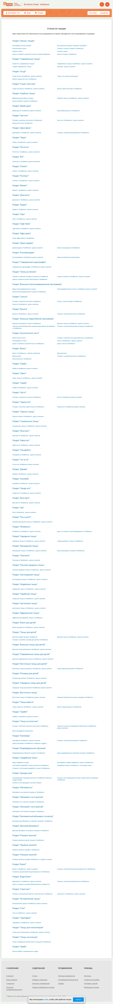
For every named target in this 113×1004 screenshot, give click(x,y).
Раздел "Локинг (19, 166)
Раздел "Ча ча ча (20, 459)
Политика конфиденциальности (14, 989)
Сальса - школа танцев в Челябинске (69, 301)
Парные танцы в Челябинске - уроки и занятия (27, 416)
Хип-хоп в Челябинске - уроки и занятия (70, 120)
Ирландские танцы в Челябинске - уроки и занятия (29, 551)
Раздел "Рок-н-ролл (21, 517)
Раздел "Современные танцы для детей (30, 654)
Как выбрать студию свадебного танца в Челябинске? (75, 762)
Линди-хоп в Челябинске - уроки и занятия (26, 493)
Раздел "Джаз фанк (21, 128)
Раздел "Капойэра (20, 736)
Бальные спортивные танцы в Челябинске (26, 323)
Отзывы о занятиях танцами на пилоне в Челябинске (30, 276)
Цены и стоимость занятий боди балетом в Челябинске (30, 884)
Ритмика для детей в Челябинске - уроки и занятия (29, 678)
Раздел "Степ (18, 908)
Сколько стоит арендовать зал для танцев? (26, 783)
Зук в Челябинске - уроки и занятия (24, 512)
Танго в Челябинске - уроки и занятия (69, 341)
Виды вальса (16, 356)
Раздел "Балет (19, 864)
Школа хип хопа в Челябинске (22, 123)
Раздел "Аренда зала (22, 773)
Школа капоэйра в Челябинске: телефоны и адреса (29, 743)
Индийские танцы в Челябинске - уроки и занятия (29, 589)
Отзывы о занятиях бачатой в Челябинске (71, 314)
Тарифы (61, 983)
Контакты (87, 976)
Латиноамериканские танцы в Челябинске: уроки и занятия (77, 289)
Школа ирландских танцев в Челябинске (70, 551)
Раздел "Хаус (18, 214)
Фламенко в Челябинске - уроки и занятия (26, 531)
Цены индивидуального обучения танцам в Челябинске (75, 753)
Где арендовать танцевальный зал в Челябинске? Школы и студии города (32, 779)
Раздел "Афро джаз (21, 233)
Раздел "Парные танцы (23, 412)
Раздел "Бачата (19, 309)
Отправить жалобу (91, 983)
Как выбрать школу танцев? (21, 45)
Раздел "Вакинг (19, 185)
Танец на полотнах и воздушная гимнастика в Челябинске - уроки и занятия (77, 727)
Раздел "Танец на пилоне (24, 272)
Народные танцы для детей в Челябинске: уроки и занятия (32, 688)
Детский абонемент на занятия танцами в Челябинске (30, 830)
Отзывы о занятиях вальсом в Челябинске (71, 356)
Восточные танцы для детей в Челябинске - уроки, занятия (32, 668)
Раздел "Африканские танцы (25, 613)
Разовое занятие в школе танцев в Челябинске (28, 840)
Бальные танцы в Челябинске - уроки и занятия (73, 323)
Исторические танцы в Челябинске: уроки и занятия (29, 903)
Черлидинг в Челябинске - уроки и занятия (26, 922)
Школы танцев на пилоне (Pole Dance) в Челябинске (29, 279)
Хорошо (78, 999)
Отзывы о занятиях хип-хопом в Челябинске (27, 120)
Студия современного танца (21, 66)
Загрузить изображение (41, 983)
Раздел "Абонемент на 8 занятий (27, 807)
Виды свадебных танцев (20, 762)
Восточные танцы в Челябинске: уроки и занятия (28, 697)
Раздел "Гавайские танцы (24, 594)
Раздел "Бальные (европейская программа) (32, 319)
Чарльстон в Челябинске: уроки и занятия (71, 407)
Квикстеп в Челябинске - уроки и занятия (26, 445)
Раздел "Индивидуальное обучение (28, 748)
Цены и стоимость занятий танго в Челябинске (28, 343)
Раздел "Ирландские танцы (25, 546)
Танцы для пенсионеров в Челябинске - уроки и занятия (31, 932)
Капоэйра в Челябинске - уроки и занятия (26, 740)
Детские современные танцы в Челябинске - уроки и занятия (32, 659)
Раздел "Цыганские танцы (24, 603)
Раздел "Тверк (19, 137)
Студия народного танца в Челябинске (70, 541)
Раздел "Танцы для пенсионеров (27, 927)
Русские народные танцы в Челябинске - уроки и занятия (31, 570)
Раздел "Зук (18, 507)
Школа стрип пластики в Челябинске (69, 89)
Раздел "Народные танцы (24, 536)
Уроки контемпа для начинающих (68, 257)
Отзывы (39, 13)
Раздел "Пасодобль (21, 450)
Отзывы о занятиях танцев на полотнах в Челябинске (30, 726)
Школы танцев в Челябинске (66, 54)
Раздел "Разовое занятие (24, 835)
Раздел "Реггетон (20, 147)
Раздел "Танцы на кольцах (24, 937)
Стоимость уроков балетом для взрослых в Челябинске (31, 872)
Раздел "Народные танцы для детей (29, 683)
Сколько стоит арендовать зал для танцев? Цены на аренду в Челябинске (77, 779)
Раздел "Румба (19, 364)
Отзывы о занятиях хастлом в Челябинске (26, 397)
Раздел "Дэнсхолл (20, 195)
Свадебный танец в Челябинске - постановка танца (74, 765)
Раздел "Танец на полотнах (25, 721)
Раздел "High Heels (21, 224)
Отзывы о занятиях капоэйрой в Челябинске (72, 740)
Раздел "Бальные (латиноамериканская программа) (36, 284)
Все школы (13, 13)
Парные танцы (17, 51)
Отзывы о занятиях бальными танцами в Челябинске (75, 326)
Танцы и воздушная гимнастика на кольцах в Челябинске (31, 942)
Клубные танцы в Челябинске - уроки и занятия (73, 98)
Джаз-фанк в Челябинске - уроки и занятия (26, 132)
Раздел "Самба (19, 383)
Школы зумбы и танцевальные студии (25, 951)
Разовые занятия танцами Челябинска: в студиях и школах (32, 859)
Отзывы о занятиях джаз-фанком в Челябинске (73, 132)
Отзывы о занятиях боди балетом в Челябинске (73, 881)
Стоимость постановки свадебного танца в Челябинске (31, 768)
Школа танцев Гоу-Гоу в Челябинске (24, 79)
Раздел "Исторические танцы (26, 899)
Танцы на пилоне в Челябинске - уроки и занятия (73, 276)
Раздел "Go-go (19, 71)
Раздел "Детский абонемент (25, 826)
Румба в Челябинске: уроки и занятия (25, 368)
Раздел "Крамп (19, 205)
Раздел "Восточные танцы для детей (29, 664)
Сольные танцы (62, 51)
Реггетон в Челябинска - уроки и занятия (26, 152)
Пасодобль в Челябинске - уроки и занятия (26, 455)
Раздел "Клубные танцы (23, 93)
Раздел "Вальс (19, 348)
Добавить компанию (39, 980)
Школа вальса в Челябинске (21, 359)
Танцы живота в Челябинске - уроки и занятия (27, 707)
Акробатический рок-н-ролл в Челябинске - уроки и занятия (32, 522)
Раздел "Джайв (19, 469)
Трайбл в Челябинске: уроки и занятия (25, 716)
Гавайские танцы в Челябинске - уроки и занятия (28, 598)
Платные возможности (66, 976)
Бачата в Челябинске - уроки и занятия (25, 314)
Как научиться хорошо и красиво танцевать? (72, 45)
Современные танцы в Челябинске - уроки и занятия (74, 64)
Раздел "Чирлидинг (21, 918)
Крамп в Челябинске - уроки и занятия (25, 209)
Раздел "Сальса (19, 296)
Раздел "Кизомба (20, 479)
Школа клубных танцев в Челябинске (24, 101)
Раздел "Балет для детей (23, 622)
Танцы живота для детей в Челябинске (70, 668)
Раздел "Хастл (19, 392)
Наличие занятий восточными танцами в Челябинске (75, 697)
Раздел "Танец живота (22, 702)
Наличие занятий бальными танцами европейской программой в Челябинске (33, 327)
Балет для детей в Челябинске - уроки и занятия (28, 627)
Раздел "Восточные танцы (24, 692)
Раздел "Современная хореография (28, 262)
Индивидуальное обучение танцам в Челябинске (28, 753)
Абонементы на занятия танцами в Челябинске (28, 792)
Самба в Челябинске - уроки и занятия (25, 388)
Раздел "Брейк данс (21, 106)
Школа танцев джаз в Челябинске (68, 248)
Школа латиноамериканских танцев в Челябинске (29, 292)
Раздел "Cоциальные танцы (25, 421)
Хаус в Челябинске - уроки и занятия (24, 219)
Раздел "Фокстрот (20, 431)
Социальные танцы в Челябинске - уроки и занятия (29, 426)
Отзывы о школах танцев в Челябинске (70, 48)
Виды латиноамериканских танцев (24, 289)
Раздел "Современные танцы (26, 59)
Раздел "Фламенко (21, 527)
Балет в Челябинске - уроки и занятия (25, 869)
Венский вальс (62, 353)
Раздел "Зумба (19, 946)
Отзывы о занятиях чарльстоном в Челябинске (28, 407)
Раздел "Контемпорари (23, 252)
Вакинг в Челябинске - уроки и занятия (25, 190)
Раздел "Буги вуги (20, 498)
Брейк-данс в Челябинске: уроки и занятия (26, 110)
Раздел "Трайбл (19, 712)
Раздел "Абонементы (22, 787)
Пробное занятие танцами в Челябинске (25, 850)
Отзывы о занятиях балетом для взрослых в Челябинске (76, 869)
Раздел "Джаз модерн (22, 243)
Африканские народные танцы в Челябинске (27, 618)
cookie (45, 999)
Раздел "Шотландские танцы (25, 574)
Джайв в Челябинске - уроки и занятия (25, 474)
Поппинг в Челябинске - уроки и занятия (25, 180)
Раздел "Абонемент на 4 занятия (27, 797)
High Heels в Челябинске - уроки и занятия (26, 228)
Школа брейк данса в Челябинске (68, 110)
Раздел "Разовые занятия (24, 854)
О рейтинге (10, 983)
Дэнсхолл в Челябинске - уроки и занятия (26, 200)
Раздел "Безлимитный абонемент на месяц (32, 816)
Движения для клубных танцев (22, 98)
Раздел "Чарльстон (21, 402)
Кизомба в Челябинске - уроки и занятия (26, 483)
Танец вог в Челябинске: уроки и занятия (26, 161)
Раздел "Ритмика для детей (25, 673)
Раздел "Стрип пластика (23, 84)
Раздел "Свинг (19, 373)
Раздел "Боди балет (21, 876)
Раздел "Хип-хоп (20, 115)
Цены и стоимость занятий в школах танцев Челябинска (31, 54)
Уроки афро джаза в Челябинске (23, 238)
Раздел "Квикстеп (20, 440)
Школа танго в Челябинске (66, 343)
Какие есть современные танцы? (23, 64)
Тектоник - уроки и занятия (66, 66)
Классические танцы (19, 48)
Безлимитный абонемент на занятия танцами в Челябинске (32, 821)
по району (104, 13)
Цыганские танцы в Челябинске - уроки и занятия (29, 608)
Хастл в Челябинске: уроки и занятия (69, 397)
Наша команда (11, 980)
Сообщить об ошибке (91, 980)
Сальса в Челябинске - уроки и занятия (25, 304)
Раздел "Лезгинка (20, 555)
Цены (27, 13)
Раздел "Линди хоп (21, 488)
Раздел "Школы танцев (23, 41)
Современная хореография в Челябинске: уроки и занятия (31, 267)
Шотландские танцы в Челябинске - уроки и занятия (29, 579)
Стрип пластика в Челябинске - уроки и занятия (28, 89)
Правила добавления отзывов (43, 987)
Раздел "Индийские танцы (24, 584)
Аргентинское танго (19, 338)
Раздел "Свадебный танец (24, 758)
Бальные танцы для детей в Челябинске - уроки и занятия (31, 649)
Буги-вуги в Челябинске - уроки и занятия (26, 503)
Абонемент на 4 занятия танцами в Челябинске (28, 802)
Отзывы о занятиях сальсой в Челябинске (26, 301)
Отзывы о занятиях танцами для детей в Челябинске (30, 640)
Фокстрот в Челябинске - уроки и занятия (26, 435)
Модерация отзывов (91, 987)
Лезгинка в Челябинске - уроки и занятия (26, 560)
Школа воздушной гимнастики (22, 731)
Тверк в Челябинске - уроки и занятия (25, 142)
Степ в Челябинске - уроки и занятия (24, 913)
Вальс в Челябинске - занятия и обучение (26, 353)
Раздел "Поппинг (20, 176)
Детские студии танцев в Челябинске (24, 637)
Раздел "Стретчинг (21, 889)
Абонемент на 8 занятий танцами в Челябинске (28, 811)
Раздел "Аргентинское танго (25, 333)
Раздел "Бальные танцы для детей (28, 644)
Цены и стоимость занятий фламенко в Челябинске (74, 531)
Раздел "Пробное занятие (24, 845)
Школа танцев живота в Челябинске (69, 707)
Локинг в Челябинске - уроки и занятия (25, 171)
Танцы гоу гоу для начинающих (67, 76)
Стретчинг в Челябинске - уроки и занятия (71, 894)
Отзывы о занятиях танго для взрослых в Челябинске (75, 338)
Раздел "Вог (18, 157)
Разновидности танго (19, 341)
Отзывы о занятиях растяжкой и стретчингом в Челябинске (32, 894)
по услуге (93, 13)
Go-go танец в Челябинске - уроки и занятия (27, 76)
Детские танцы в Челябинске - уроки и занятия (72, 637)
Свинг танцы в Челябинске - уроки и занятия (27, 378)
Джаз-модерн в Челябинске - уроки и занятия (27, 248)
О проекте (10, 976)
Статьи (34, 976)
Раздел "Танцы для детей (24, 632)
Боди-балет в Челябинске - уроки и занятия (26, 881)
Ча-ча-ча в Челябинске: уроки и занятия (25, 464)
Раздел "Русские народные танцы (28, 565)
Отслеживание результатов (68, 980)
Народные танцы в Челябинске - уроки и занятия (28, 541)
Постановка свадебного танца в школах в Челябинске (30, 765)
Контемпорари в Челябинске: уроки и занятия (27, 257)
